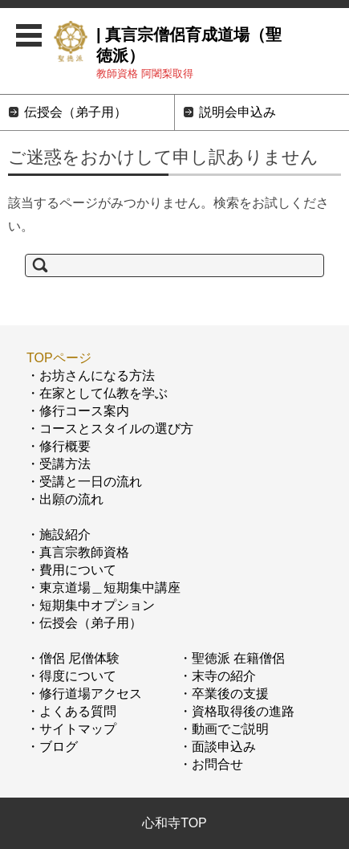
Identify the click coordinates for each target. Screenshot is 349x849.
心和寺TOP (174, 823)
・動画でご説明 (224, 729)
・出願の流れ (64, 499)
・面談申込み (217, 746)
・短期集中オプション (90, 605)
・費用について (71, 570)
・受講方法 (58, 464)
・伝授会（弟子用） (84, 623)
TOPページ (58, 358)
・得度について (71, 676)
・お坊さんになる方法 (90, 375)
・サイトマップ (71, 729)
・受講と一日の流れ (84, 481)
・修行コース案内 (77, 411)
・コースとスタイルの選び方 (109, 428)
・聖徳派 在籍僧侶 (232, 658)
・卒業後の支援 (224, 693)
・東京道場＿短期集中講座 (103, 587)
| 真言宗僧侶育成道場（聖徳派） (189, 45)
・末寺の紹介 (217, 676)
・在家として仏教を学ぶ (97, 393)
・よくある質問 (71, 711)
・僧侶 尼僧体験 (73, 658)
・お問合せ (211, 764)
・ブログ (52, 746)
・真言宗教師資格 (77, 552)
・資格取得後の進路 (236, 711)
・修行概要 (58, 446)
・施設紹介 (58, 534)
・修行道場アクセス (84, 693)
